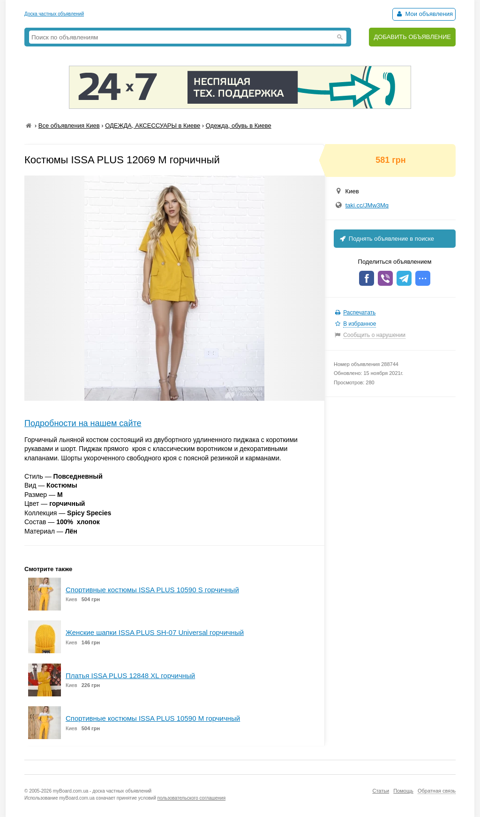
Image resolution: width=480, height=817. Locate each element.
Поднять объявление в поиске (386, 238)
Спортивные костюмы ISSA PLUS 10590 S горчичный (152, 590)
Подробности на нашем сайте (83, 423)
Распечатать (359, 312)
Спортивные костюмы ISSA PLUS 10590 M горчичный (153, 718)
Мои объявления (424, 13)
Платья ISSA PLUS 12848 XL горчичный (130, 676)
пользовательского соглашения (192, 798)
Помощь (403, 791)
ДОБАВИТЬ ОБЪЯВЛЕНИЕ (412, 36)
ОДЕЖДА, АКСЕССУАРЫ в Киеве (152, 125)
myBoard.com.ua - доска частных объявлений (102, 791)
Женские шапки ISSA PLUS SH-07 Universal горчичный (155, 632)
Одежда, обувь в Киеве (238, 125)
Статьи (380, 791)
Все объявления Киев (69, 125)
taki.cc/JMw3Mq (367, 205)
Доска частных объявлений (54, 13)
